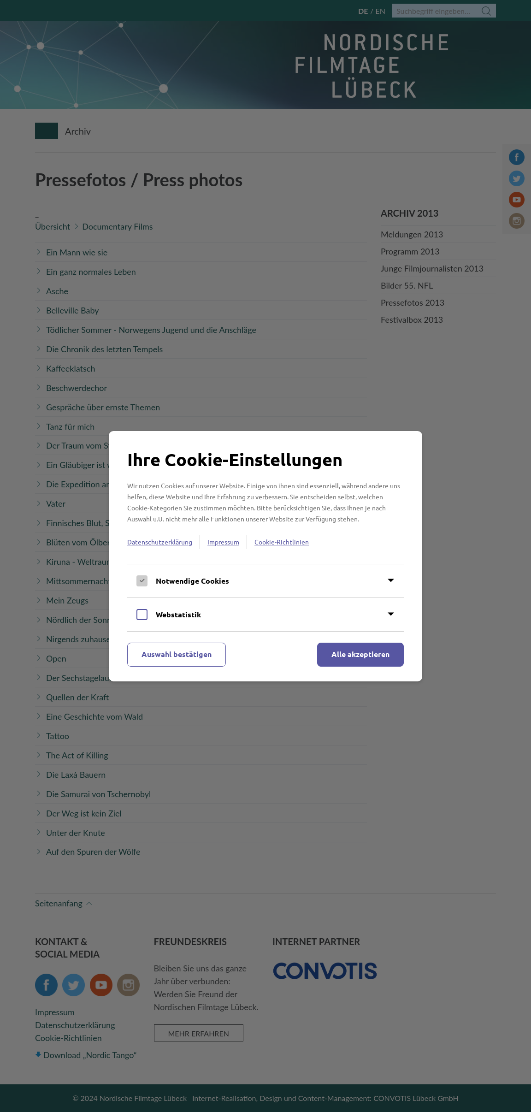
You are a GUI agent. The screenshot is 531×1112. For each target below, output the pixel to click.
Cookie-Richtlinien (281, 542)
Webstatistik (178, 614)
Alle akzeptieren (360, 654)
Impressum (223, 542)
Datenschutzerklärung (159, 542)
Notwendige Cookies (192, 581)
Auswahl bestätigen (177, 654)
